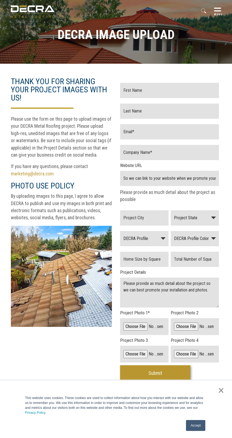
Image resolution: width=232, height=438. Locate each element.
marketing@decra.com (32, 174)
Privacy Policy (35, 413)
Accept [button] (196, 425)
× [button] (221, 390)
